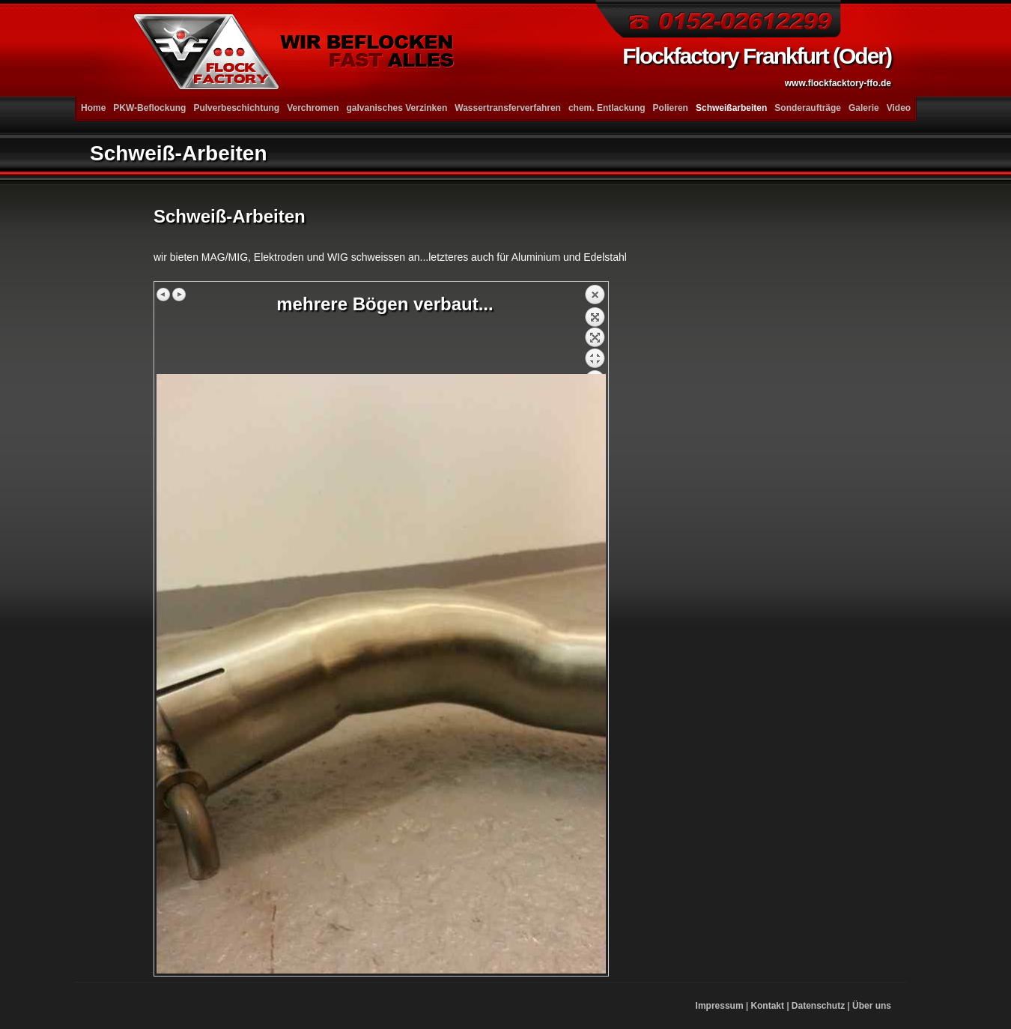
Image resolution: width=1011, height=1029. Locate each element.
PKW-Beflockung (149, 108)
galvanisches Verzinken (397, 108)
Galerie (863, 108)
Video (899, 108)
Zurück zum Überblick (594, 329)
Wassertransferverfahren (508, 108)
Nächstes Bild (178, 294)
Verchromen (312, 108)
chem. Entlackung (607, 108)
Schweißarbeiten (731, 108)
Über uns (871, 1006)
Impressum (720, 1006)
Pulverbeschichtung (236, 108)
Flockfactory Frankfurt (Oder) (756, 65)
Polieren (670, 108)
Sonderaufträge (807, 108)
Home (93, 108)
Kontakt (767, 1006)
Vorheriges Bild (164, 294)
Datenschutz (818, 1006)
